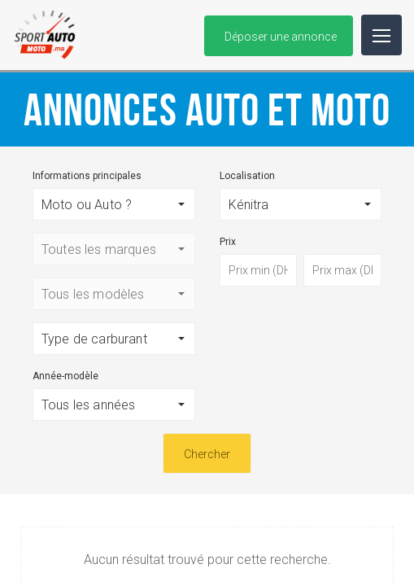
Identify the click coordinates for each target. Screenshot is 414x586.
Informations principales (87, 175)
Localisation (247, 175)
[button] (114, 204)
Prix (228, 241)
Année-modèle (65, 376)
